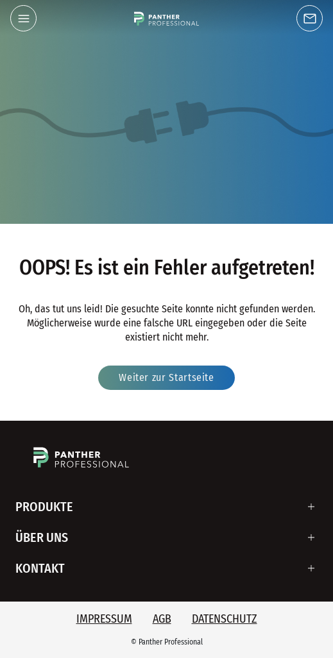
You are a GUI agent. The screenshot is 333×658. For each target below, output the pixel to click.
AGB (162, 619)
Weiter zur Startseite (166, 377)
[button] (23, 18)
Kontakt (40, 568)
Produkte (44, 506)
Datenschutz (224, 619)
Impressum (104, 619)
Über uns (41, 537)
